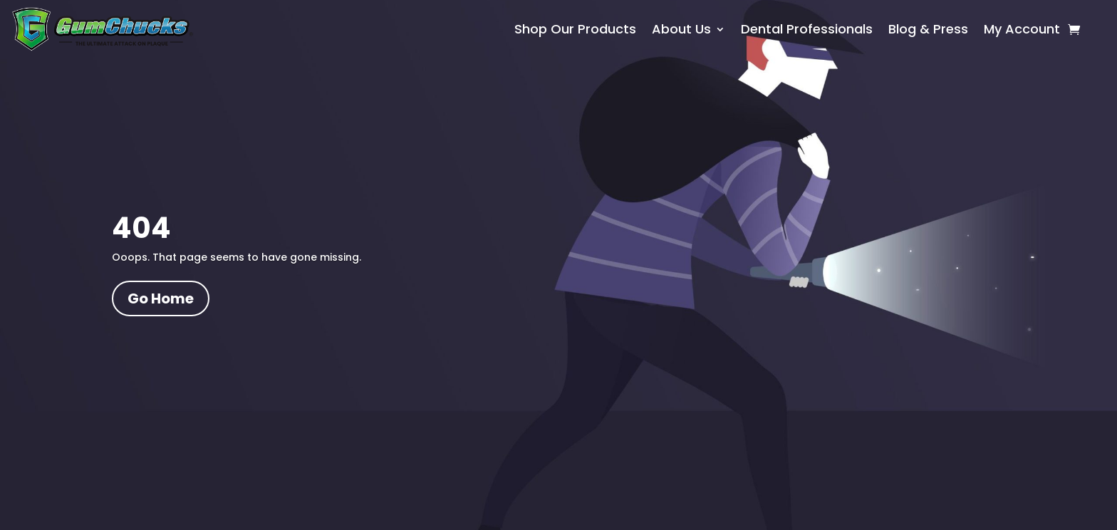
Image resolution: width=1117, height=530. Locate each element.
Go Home (161, 298)
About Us (681, 31)
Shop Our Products (575, 31)
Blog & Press (928, 31)
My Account (1022, 31)
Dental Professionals (807, 31)
